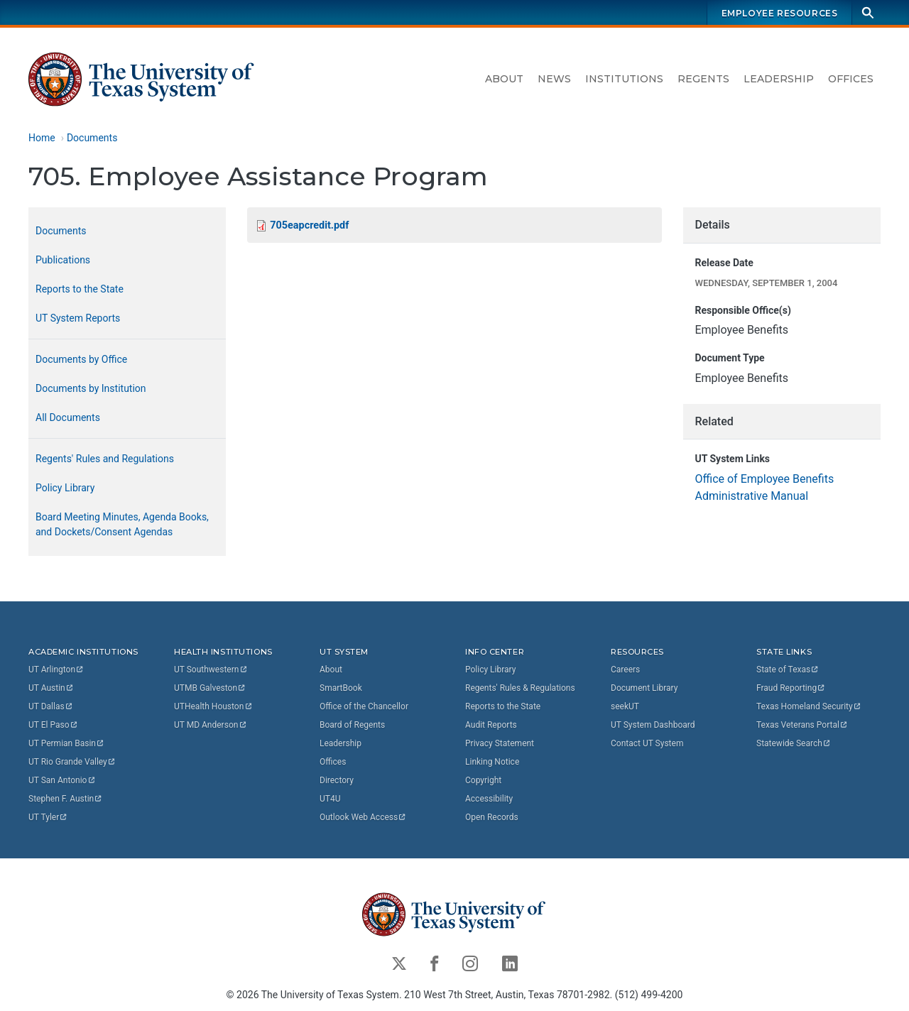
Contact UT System (647, 743)
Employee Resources (780, 13)
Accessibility (489, 799)
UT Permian (66, 743)
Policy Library (65, 487)
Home (41, 137)
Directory (337, 780)
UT (56, 669)
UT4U (330, 799)
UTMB (210, 688)
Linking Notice (492, 762)
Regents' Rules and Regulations (105, 458)
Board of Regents (352, 725)
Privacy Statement (499, 743)
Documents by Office (81, 359)
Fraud (791, 688)
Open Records (491, 817)
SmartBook (341, 688)
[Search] (867, 12)
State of (788, 669)
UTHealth (213, 706)
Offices (850, 78)
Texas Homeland (808, 706)
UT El (53, 725)
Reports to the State (80, 289)
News (554, 78)
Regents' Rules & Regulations (520, 688)
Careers (625, 669)
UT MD (210, 725)
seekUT (625, 706)
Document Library (644, 688)
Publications (63, 260)
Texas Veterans (802, 725)
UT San (62, 780)
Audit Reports (491, 725)
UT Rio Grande (72, 762)
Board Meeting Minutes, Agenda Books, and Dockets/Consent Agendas (122, 524)
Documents (92, 137)
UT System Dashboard (653, 725)
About (504, 78)
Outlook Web (363, 817)
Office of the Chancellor (364, 706)
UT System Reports (78, 318)
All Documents (68, 417)
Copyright (483, 780)
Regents (703, 78)
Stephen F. (65, 799)
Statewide (794, 743)
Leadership (779, 78)
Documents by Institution (91, 388)
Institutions (624, 78)
